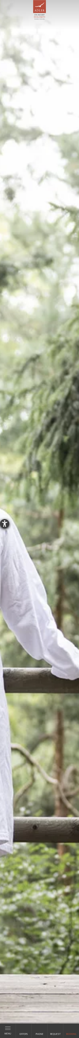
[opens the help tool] (4, 523)
